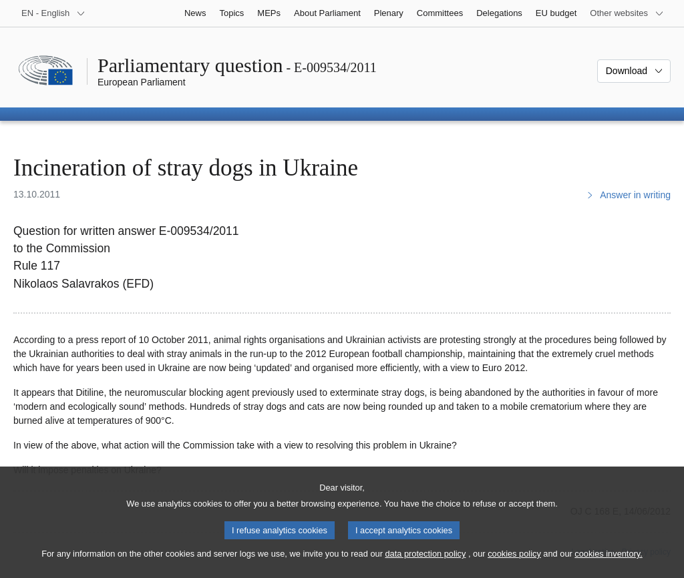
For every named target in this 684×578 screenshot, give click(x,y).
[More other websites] (627, 13)
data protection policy (425, 565)
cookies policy (514, 565)
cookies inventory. (608, 565)
